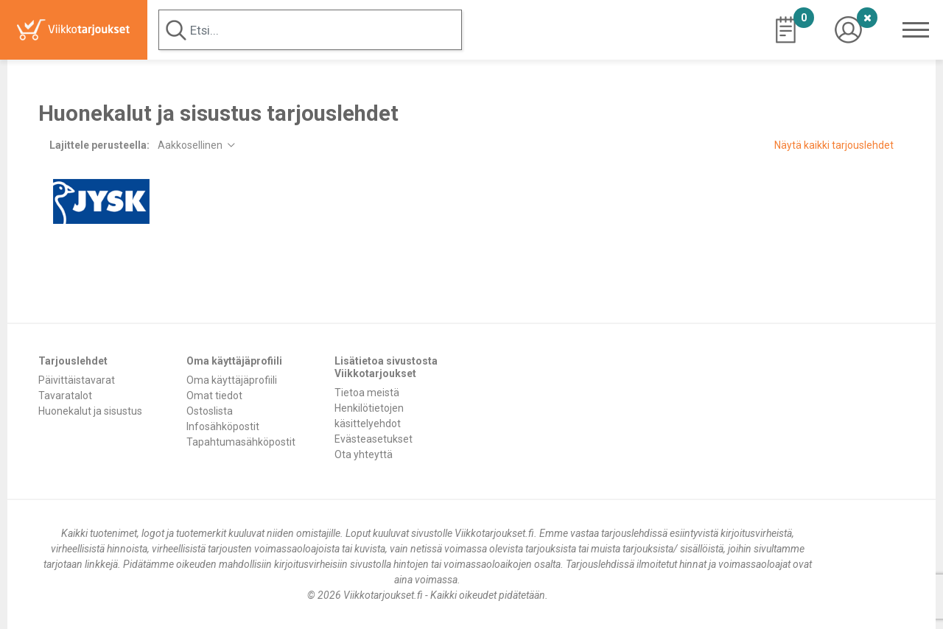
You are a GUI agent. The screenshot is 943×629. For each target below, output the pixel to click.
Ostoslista (209, 411)
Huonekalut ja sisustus (90, 411)
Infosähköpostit (222, 426)
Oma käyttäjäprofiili (231, 380)
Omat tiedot (214, 395)
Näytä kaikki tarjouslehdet (834, 145)
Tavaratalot (65, 395)
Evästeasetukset (373, 439)
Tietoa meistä (366, 392)
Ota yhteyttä (363, 454)
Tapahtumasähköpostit (240, 442)
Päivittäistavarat (76, 380)
